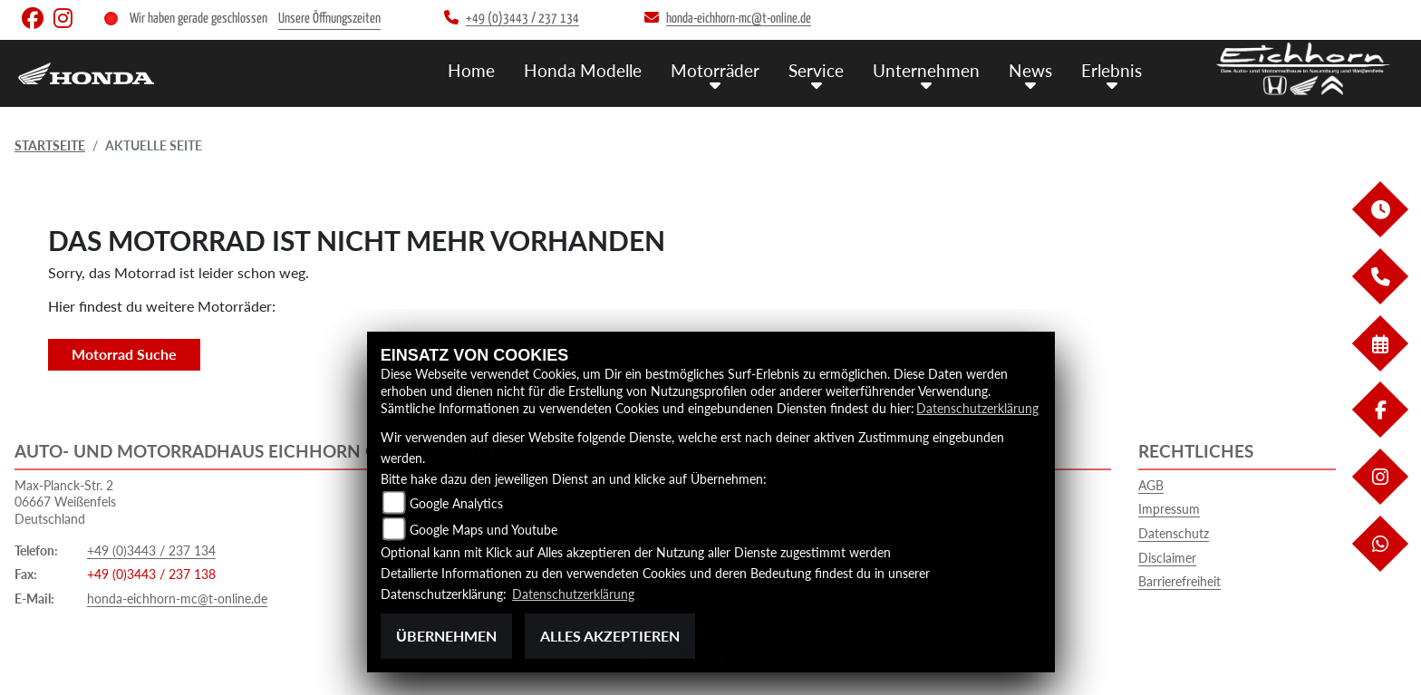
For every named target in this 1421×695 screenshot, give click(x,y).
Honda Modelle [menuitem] (583, 70)
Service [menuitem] (816, 70)
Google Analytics (456, 503)
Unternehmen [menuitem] (926, 70)
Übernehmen (446, 635)
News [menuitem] (1030, 70)
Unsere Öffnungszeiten (329, 18)
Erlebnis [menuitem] (1111, 70)
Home (471, 70)
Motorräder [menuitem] (715, 70)
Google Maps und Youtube (483, 529)
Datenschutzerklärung (977, 408)
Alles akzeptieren (610, 635)
